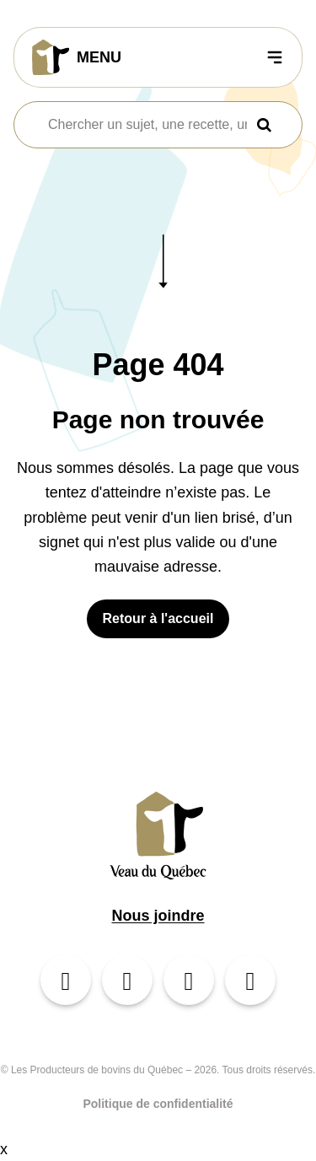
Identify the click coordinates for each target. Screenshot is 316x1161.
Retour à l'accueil (158, 618)
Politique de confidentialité (158, 1103)
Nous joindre (157, 915)
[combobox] (147, 125)
